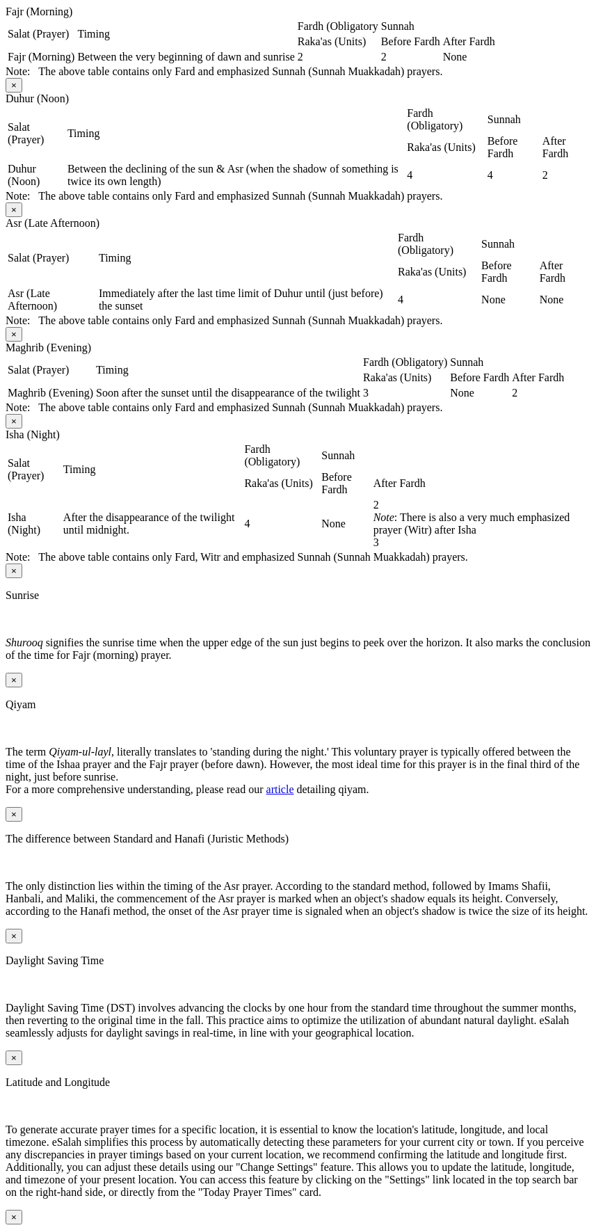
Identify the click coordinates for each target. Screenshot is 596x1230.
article (280, 789)
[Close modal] (14, 85)
